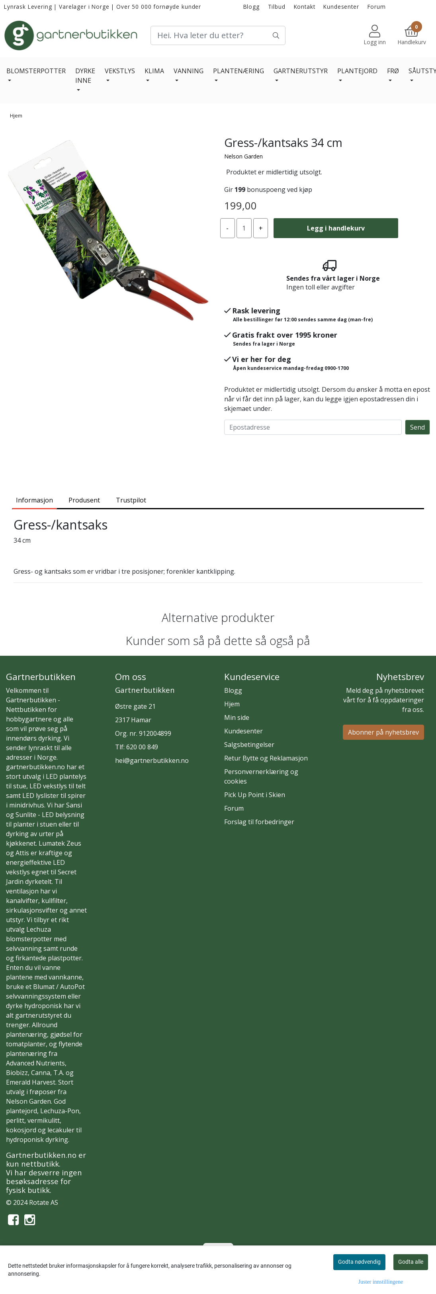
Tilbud (276, 6)
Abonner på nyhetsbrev (383, 732)
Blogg (251, 6)
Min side (236, 717)
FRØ (393, 70)
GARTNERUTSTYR (301, 70)
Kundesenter (341, 6)
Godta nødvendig (359, 1262)
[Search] (218, 35)
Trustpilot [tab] (131, 500)
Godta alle (410, 1262)
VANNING (188, 70)
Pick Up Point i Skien (254, 794)
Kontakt (304, 6)
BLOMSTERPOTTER (36, 70)
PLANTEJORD (357, 70)
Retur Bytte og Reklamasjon (266, 758)
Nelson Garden (243, 156)
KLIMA (154, 70)
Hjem (16, 115)
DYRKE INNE (85, 75)
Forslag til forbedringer (259, 821)
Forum (377, 6)
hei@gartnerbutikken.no (152, 760)
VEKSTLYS (120, 70)
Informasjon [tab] (34, 500)
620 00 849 (142, 747)
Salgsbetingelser (249, 744)
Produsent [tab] (84, 500)
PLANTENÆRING (238, 70)
